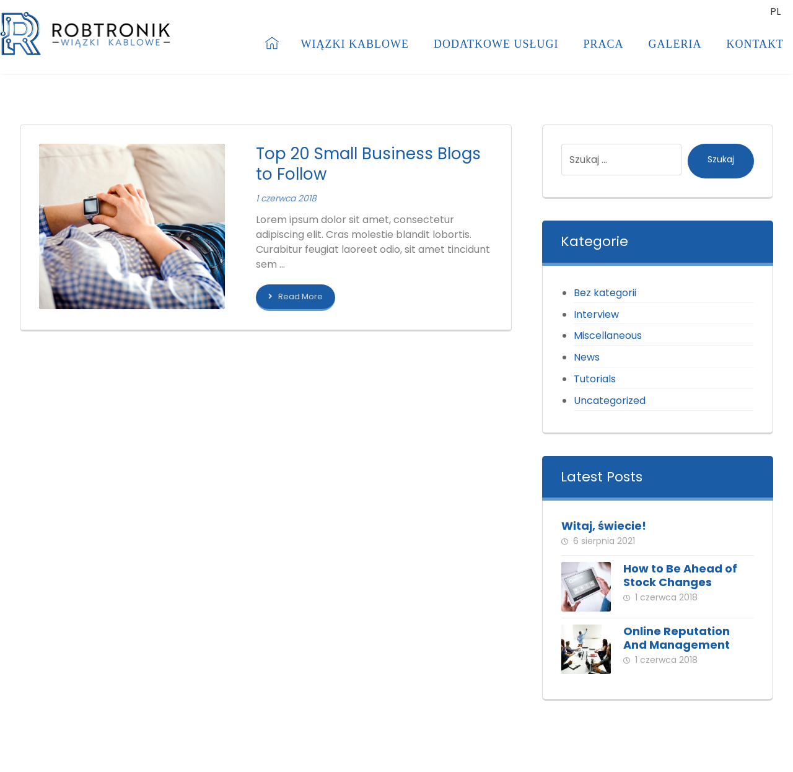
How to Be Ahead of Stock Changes (680, 575)
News (587, 357)
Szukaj (721, 159)
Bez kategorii (605, 293)
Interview (596, 314)
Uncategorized (610, 400)
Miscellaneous (608, 335)
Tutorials (595, 379)
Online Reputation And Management (676, 638)
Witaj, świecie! (603, 525)
